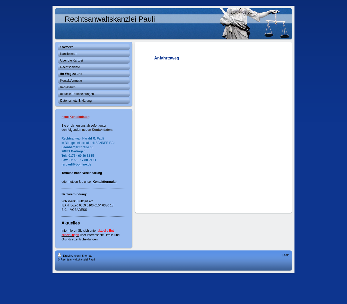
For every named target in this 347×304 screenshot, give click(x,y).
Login (285, 254)
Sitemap (87, 255)
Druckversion (69, 255)
